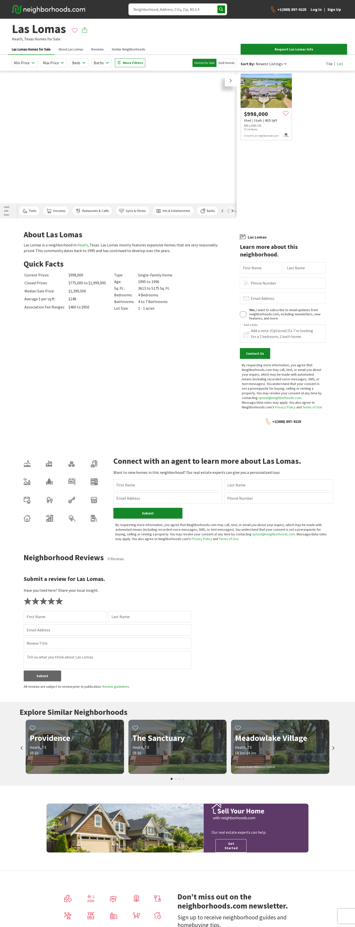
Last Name (296, 268)
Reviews (97, 49)
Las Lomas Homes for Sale (31, 49)
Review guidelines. (116, 686)
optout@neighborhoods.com (279, 398)
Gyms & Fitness (132, 210)
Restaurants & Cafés (92, 210)
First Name (252, 268)
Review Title (37, 643)
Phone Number (263, 283)
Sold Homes (226, 63)
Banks (207, 210)
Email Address (262, 298)
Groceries (56, 210)
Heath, (17, 38)
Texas (29, 38)
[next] (287, 91)
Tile (329, 64)
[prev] (245, 91)
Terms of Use (312, 407)
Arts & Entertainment (173, 210)
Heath (82, 244)
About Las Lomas (70, 49)
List (340, 64)
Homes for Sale (204, 63)
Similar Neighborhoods (128, 49)
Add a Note (251, 324)
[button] (231, 80)
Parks (29, 210)
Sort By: (248, 64)
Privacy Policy (285, 407)
